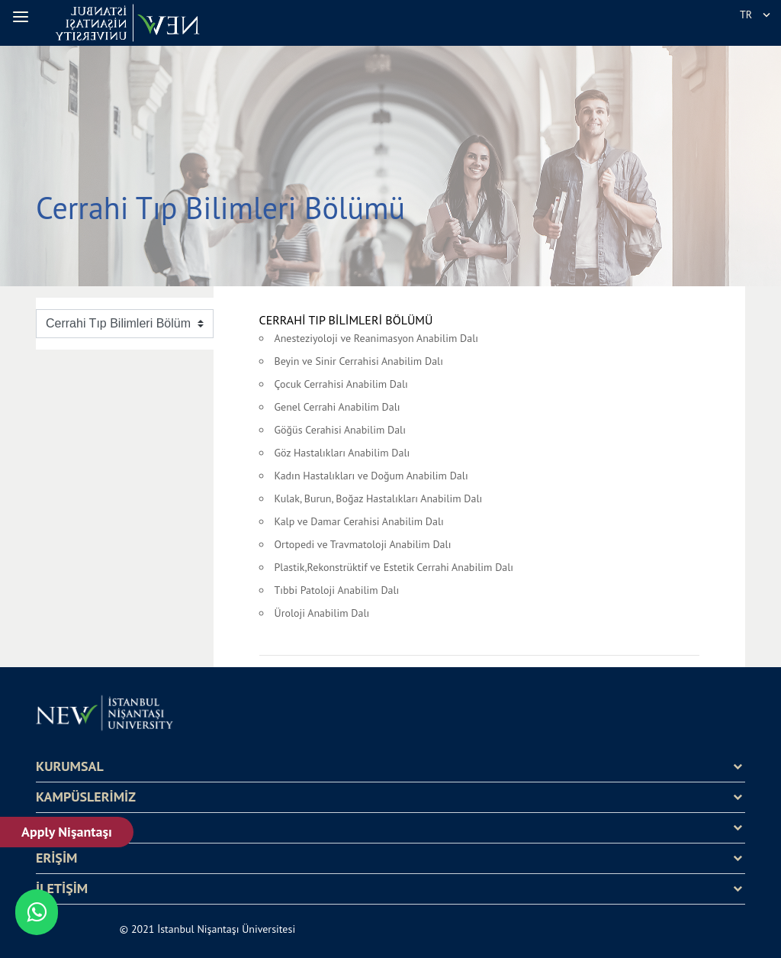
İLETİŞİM (62, 888)
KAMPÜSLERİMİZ (86, 797)
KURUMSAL (70, 766)
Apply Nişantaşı (67, 831)
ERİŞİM (56, 858)
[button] (22, 17)
